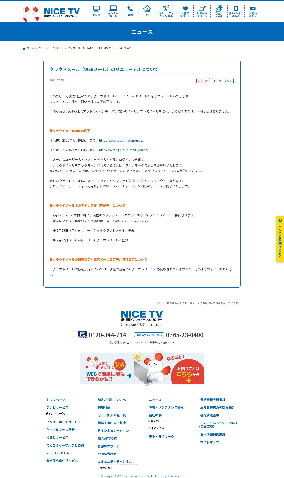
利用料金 (104, 407)
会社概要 (155, 415)
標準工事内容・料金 (112, 422)
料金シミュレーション (113, 430)
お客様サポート (109, 446)
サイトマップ (209, 442)
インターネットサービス (63, 422)
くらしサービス (57, 437)
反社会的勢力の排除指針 (217, 407)
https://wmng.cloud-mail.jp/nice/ (123, 149)
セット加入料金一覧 (112, 415)
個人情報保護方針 (212, 434)
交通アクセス (156, 428)
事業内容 (153, 421)
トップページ (55, 399)
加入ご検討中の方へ (112, 399)
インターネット (222, 81)
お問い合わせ (107, 453)
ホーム (30, 48)
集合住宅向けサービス (62, 460)
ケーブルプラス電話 (60, 429)
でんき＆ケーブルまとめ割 (65, 445)
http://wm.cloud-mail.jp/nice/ (121, 140)
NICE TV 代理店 (57, 453)
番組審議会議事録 (212, 399)
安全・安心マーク (161, 436)
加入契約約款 (107, 438)
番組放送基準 (209, 415)
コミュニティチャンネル (115, 461)
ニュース (43, 48)
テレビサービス (57, 407)
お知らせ (58, 48)
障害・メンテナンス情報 (166, 407)
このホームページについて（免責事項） (217, 424)
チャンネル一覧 (55, 413)
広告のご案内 (105, 468)
